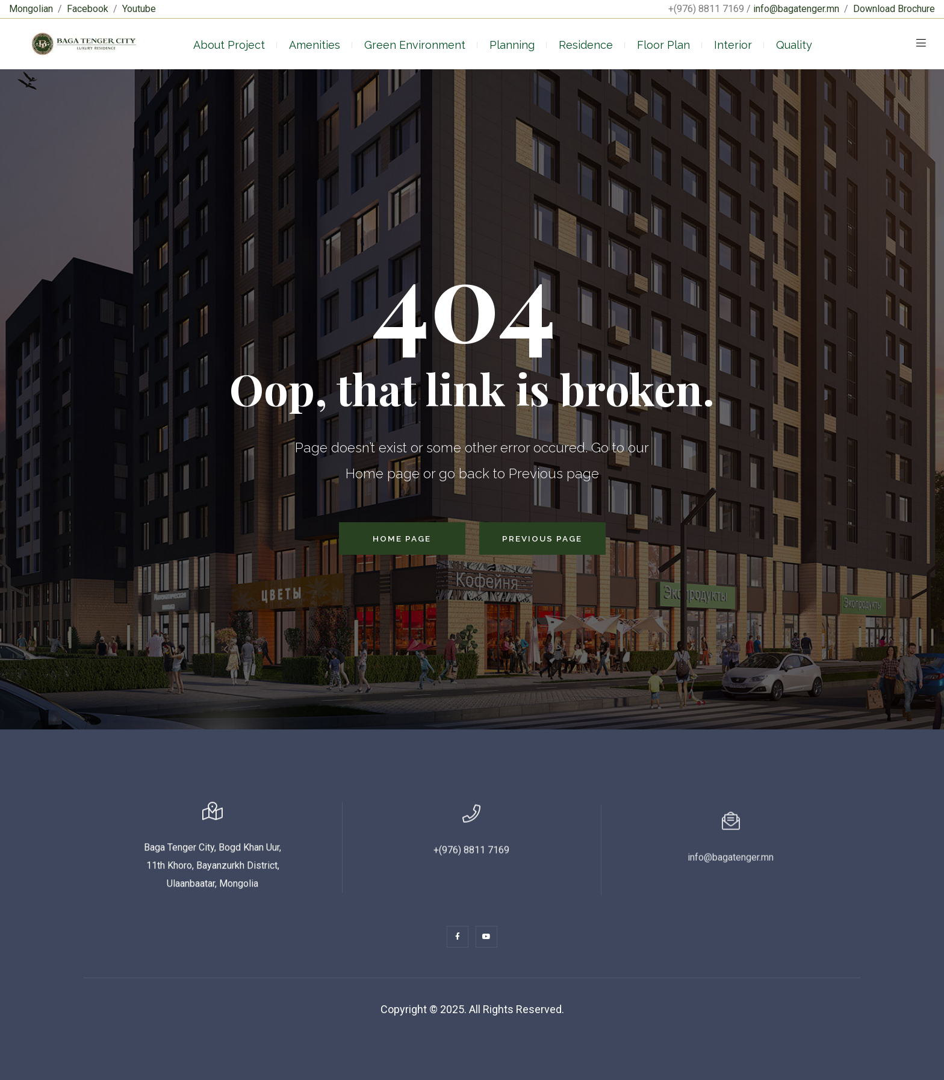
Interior (733, 45)
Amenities (314, 45)
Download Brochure (894, 8)
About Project (229, 45)
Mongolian (31, 8)
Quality (794, 45)
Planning (512, 45)
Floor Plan (663, 45)
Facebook (87, 8)
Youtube (139, 8)
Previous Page (542, 538)
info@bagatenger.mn (796, 8)
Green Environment (414, 45)
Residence (586, 45)
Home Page (402, 538)
